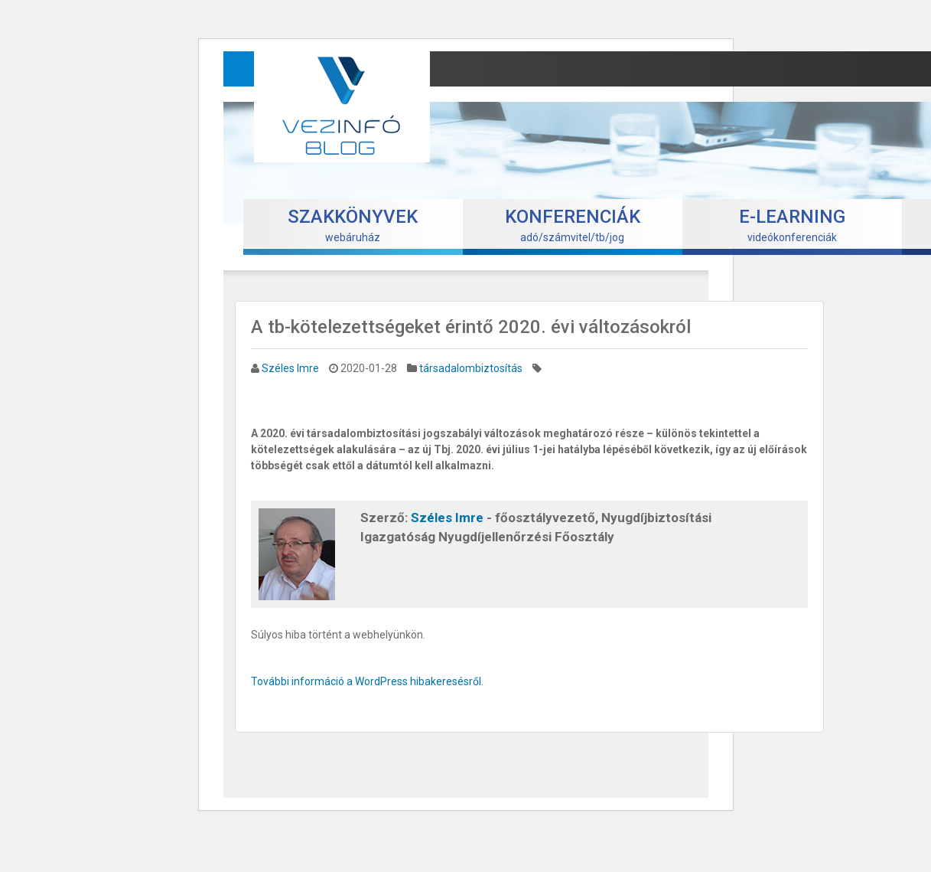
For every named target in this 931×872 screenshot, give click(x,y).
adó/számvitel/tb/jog (572, 224)
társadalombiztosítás (470, 368)
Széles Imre (290, 368)
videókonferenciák (792, 224)
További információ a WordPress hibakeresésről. (367, 681)
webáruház (353, 224)
